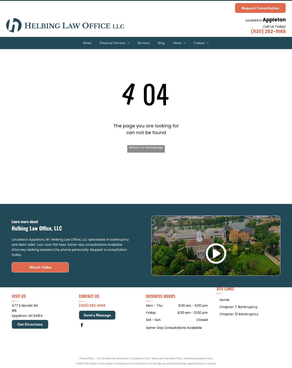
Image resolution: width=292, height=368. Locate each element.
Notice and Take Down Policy (167, 358)
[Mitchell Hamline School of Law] (81, 180)
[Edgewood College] (210, 180)
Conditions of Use (140, 358)
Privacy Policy (86, 358)
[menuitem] (87, 43)
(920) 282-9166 (268, 31)
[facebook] (82, 325)
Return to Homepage (146, 147)
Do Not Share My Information (113, 358)
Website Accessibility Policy (198, 358)
